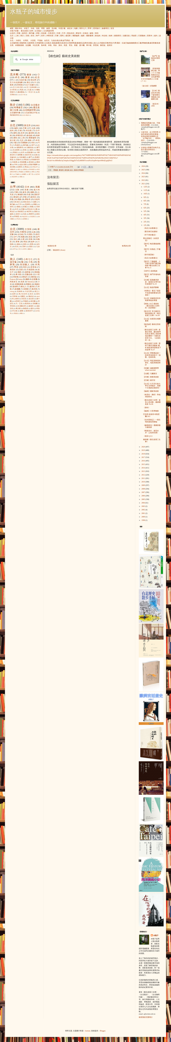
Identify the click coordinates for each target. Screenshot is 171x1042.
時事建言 (18, 107)
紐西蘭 (25, 219)
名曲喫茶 (30, 43)
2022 (143, 180)
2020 (143, 447)
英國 (27, 190)
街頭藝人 (90, 43)
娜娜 (27, 279)
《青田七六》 (148, 436)
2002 (143, 510)
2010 (143, 482)
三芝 (19, 249)
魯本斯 (43, 45)
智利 (96, 33)
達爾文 (23, 296)
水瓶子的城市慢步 (33, 11)
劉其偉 (27, 303)
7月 (145, 204)
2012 (143, 475)
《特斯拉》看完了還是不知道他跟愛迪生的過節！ (152, 293)
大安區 (33, 40)
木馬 (37, 264)
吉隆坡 (25, 169)
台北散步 (47, 43)
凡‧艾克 (19, 303)
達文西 (31, 299)
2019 (143, 450)
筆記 (28, 82)
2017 (143, 457)
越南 (11, 214)
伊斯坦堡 (49, 36)
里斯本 (149, 36)
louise (20, 279)
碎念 (17, 77)
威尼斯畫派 (154, 43)
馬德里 (134, 36)
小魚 (30, 262)
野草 (89, 28)
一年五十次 (31, 92)
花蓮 (30, 239)
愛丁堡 (31, 174)
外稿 (32, 28)
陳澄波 (102, 45)
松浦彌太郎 (22, 306)
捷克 (24, 192)
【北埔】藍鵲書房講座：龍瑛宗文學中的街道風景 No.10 (152, 282)
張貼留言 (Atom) (59, 250)
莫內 (60, 45)
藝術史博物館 (79, 170)
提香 (14, 294)
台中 (38, 130)
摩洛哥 (78, 33)
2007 (143, 492)
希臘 (19, 199)
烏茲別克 (25, 216)
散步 (13, 104)
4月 (145, 215)
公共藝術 (101, 43)
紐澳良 (19, 167)
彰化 (17, 246)
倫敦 (83, 36)
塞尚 (32, 308)
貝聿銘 (14, 296)
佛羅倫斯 (75, 36)
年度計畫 (61, 28)
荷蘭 (23, 209)
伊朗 (37, 33)
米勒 (50, 45)
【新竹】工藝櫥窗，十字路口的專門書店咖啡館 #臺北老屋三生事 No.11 (152, 265)
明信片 (111, 43)
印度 (58, 33)
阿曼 (18, 33)
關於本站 (18, 28)
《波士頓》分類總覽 (149, 86)
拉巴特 (37, 174)
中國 (16, 192)
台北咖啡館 (14, 43)
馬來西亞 (20, 211)
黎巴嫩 (31, 33)
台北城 (20, 234)
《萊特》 (146, 408)
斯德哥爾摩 (33, 164)
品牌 (84, 43)
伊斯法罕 (35, 167)
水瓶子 (26, 28)
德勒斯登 (117, 36)
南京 (19, 169)
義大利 (37, 190)
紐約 (155, 36)
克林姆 (19, 291)
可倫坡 (17, 174)
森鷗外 (31, 306)
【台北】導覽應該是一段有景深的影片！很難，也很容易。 (152, 355)
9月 (145, 197)
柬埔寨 (20, 194)
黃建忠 (37, 284)
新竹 (38, 234)
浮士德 (14, 311)
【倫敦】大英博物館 (151, 411)
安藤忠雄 (28, 274)
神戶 (37, 36)
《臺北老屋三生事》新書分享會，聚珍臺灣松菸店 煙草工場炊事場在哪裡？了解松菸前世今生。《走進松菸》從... (152, 335)
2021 (143, 184)
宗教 (107, 43)
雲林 (24, 150)
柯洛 (38, 308)
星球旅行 (96, 28)
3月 (145, 218)
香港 (33, 143)
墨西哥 (31, 214)
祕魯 (91, 33)
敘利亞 (24, 33)
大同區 (25, 40)
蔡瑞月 (25, 277)
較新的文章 (52, 246)
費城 (38, 150)
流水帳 (54, 28)
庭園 (57, 43)
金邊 (35, 155)
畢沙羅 (18, 308)
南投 (24, 244)
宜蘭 (12, 234)
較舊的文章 (126, 246)
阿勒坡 (26, 159)
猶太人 (23, 286)
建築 (29, 74)
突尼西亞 (33, 216)
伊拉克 (18, 219)
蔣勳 (21, 313)
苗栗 (31, 244)
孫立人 (37, 291)
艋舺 (32, 242)
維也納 (97, 36)
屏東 (17, 242)
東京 (22, 36)
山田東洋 (17, 301)
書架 (27, 77)
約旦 (23, 152)
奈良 (32, 36)
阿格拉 (15, 152)
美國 (37, 187)
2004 (143, 503)
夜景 (11, 85)
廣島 (15, 138)
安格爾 (35, 303)
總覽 (11, 28)
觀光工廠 (138, 43)
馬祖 (68, 40)
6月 (145, 208)
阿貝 (25, 267)
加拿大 (18, 214)
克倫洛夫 (13, 157)
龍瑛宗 (109, 45)
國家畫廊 (89, 36)
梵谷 (70, 45)
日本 (27, 187)
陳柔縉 (25, 308)
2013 (143, 471)
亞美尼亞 (51, 33)
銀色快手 (29, 311)
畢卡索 (88, 45)
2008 (143, 489)
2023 (143, 177)
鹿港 (31, 246)
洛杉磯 (12, 167)
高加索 (43, 33)
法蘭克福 (126, 36)
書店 (81, 43)
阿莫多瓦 (13, 282)
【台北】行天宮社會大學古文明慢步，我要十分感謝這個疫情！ (152, 386)
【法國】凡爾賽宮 (150, 374)
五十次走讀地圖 (16, 82)
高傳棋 (26, 289)
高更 (65, 45)
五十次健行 (30, 85)
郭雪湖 (95, 45)
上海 (17, 36)
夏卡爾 (82, 45)
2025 (143, 170)
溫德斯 (15, 286)
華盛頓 (21, 171)
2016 (143, 461)
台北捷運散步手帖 (30, 113)
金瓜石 (46, 40)
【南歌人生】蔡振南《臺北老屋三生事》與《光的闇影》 (152, 306)
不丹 (63, 33)
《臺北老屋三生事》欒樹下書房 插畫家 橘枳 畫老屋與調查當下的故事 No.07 (152, 347)
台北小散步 (25, 115)
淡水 (15, 239)
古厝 (69, 43)
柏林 (110, 36)
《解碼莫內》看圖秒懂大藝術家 (151, 426)
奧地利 (61, 170)
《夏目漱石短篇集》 (151, 231)
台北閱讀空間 (48, 31)
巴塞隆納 (141, 36)
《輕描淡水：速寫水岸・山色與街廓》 (151, 432)
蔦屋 (21, 90)
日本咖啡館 (39, 43)
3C (35, 82)
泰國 (18, 207)
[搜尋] (26, 59)
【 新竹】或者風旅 (150, 271)
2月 (145, 222)
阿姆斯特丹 (35, 159)
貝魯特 (18, 159)
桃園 (23, 237)
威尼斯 (68, 36)
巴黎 (56, 36)
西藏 (24, 207)
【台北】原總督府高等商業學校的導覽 (151, 299)
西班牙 (37, 194)
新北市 (27, 125)
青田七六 (82, 28)
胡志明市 (14, 176)
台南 (56, 40)
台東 (60, 40)
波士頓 (13, 140)
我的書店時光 (15, 115)
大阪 (15, 143)
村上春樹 (15, 299)
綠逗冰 (69, 28)
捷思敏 (27, 272)
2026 (143, 166)
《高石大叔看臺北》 (151, 228)
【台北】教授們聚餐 (151, 287)
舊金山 (27, 167)
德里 (31, 150)
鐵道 (54, 43)
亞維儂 (14, 162)
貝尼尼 (23, 299)
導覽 (43, 28)
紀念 (37, 77)
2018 (143, 454)
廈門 (30, 157)
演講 (37, 28)
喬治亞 (12, 211)
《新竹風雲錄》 (149, 255)
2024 (143, 173)
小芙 (38, 274)
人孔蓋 (29, 90)
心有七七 (28, 259)
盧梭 (21, 311)
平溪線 (40, 40)
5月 (145, 211)
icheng (12, 291)
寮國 (35, 204)
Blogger (102, 1031)
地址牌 (33, 80)
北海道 (85, 33)
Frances (12, 279)
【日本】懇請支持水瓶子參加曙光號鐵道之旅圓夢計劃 (155, 95)
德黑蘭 (19, 155)
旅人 (96, 43)
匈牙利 (29, 211)
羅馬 (62, 36)
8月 (145, 201)
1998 (143, 520)
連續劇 (131, 43)
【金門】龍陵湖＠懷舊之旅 (155, 58)
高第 (22, 282)
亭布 (15, 164)
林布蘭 (33, 301)
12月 (145, 187)
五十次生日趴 (18, 87)
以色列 (12, 33)
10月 (145, 194)
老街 (65, 43)
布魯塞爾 (23, 162)
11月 (145, 190)
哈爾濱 (24, 174)
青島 (33, 171)
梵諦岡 (27, 204)
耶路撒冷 (30, 152)
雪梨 (21, 176)
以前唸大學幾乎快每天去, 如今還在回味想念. (151, 149)
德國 (32, 192)
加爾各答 (12, 169)
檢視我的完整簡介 (146, 1017)
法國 (17, 190)
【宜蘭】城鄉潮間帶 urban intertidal (151, 369)
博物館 (144, 43)
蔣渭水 (12, 270)
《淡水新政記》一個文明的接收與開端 (151, 421)
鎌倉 (30, 140)
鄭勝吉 (28, 284)
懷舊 (73, 43)
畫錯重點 (21, 92)
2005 (143, 499)
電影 (118, 43)
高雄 (30, 237)
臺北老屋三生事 (27, 31)
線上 (71, 170)
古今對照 (13, 90)
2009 (143, 485)
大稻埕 (18, 40)
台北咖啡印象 (15, 113)
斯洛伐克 (70, 33)
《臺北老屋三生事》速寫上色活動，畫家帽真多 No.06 (152, 402)
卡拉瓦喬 (35, 45)
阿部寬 (15, 277)
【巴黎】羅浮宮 (149, 380)
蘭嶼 (29, 249)
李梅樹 (25, 301)
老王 (31, 294)
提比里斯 (23, 164)
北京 (11, 36)
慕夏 (76, 45)
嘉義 (18, 244)
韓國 (31, 207)
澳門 (38, 147)
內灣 (24, 249)
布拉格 (104, 36)
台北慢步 (38, 31)
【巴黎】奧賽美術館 (151, 377)
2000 (143, 517)
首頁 (112, 28)
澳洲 (35, 211)
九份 (53, 40)
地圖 (76, 28)
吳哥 (43, 36)
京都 (27, 36)
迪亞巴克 (28, 155)
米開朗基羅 (19, 45)
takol (38, 296)
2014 (143, 468)
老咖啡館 (22, 43)
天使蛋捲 (30, 270)
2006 (143, 496)
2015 (143, 464)
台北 (11, 40)
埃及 (24, 214)
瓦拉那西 (16, 150)
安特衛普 (32, 169)
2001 (143, 513)
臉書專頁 (105, 28)
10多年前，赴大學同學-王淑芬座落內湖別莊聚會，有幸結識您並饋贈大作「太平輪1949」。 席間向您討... (151, 136)
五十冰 (23, 94)
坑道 (61, 43)
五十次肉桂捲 (32, 87)
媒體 (48, 28)
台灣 (13, 186)
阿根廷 (16, 216)
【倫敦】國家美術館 (151, 391)
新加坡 (31, 162)
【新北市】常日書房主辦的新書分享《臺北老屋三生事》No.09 (152, 313)
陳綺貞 (31, 296)
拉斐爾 (28, 45)
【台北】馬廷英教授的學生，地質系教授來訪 (152, 363)
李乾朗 (12, 306)
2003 (143, 506)
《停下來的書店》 (150, 235)
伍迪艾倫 (125, 43)
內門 (14, 249)
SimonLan (31, 282)
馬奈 (55, 45)
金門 (64, 40)
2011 (143, 478)
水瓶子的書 (14, 31)
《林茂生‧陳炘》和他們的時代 (151, 396)
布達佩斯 (22, 157)
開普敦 (28, 171)
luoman (87, 1031)
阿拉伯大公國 (32, 209)
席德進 (16, 313)
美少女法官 (23, 294)
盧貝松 (32, 286)
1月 (145, 225)
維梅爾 (17, 289)
